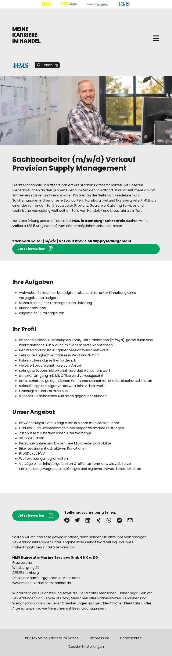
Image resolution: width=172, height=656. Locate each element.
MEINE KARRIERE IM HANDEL (26, 35)
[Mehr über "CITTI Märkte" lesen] (69, 4)
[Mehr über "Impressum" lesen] (100, 640)
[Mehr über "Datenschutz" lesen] (130, 640)
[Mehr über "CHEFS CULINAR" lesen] (97, 4)
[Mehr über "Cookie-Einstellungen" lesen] (86, 646)
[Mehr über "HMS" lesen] (124, 4)
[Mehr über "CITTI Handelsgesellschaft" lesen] (46, 4)
